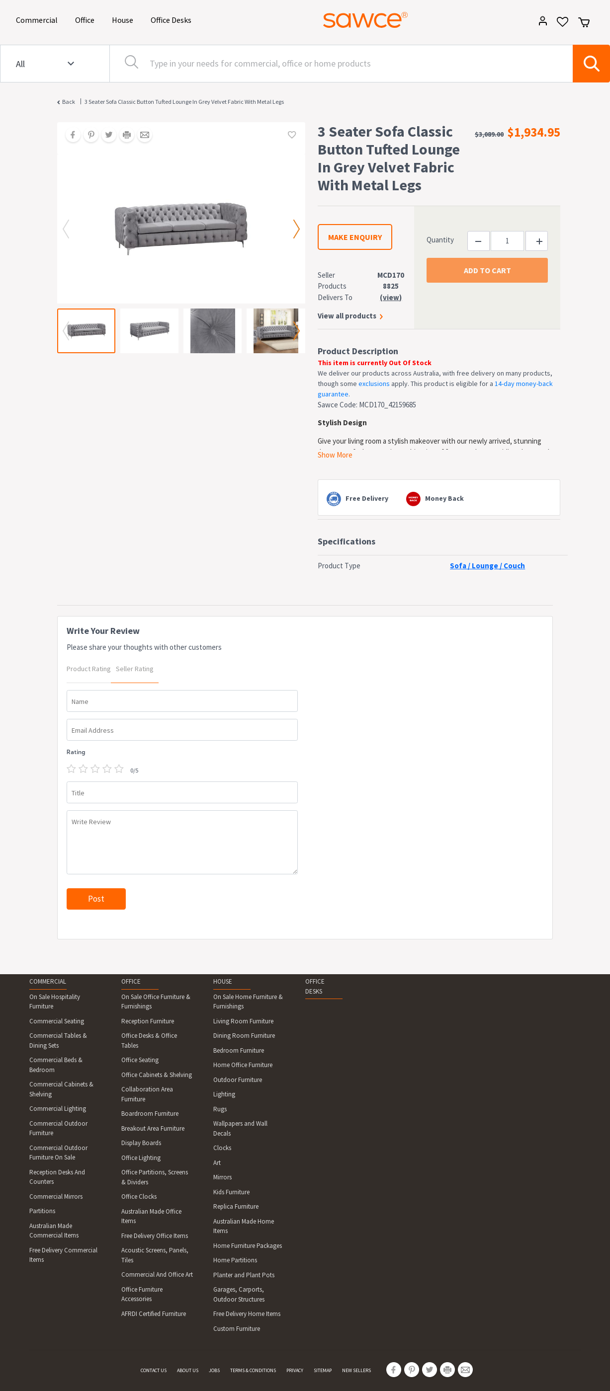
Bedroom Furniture (238, 1050)
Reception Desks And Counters (57, 1177)
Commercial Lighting (57, 1108)
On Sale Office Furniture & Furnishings (155, 1002)
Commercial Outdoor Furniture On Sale (58, 1153)
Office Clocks (139, 1196)
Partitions (42, 1211)
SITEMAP (323, 1370)
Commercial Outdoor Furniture (58, 1128)
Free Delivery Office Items (154, 1236)
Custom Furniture (236, 1328)
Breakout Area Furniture (152, 1128)
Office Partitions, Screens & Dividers (154, 1177)
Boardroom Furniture (149, 1113)
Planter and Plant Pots (243, 1275)
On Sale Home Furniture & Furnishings (248, 1002)
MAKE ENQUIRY (355, 237)
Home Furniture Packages (247, 1245)
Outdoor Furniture (237, 1080)
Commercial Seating (56, 1021)
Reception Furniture (147, 1021)
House (124, 19)
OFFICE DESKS (315, 986)
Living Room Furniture (243, 1021)
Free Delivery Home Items (246, 1314)
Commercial (38, 19)
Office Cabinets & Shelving (156, 1075)
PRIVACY (294, 1370)
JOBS (214, 1370)
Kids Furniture (231, 1192)
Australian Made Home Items (243, 1226)
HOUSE (222, 981)
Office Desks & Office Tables (149, 1040)
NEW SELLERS (356, 1370)
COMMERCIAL (47, 981)
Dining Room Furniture (244, 1035)
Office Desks (173, 19)
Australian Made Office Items (151, 1216)
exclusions (374, 383)
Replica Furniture (236, 1206)
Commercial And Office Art (157, 1274)
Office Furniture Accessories (142, 1294)
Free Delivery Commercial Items (63, 1255)
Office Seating (140, 1060)
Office (86, 19)
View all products (347, 315)
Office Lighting (141, 1158)
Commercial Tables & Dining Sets (58, 1040)
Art (217, 1163)
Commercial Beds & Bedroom (56, 1065)
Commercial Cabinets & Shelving (61, 1089)
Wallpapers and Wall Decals (240, 1128)
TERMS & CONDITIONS (253, 1370)
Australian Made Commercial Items (54, 1231)
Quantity (440, 239)
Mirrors (222, 1177)
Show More (335, 455)
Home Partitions (235, 1260)
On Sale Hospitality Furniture (54, 1002)
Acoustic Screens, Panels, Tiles (154, 1255)
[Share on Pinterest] (87, 136)
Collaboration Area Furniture (147, 1094)
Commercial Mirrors (56, 1196)
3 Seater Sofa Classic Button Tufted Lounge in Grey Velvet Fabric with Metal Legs (184, 101)
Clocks (222, 1148)
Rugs (220, 1109)
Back (68, 101)
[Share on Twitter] (105, 136)
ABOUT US (187, 1370)
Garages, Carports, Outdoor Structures (238, 1294)
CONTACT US (154, 1370)
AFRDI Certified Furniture (153, 1314)
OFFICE (131, 981)
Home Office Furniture (242, 1065)
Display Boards (141, 1143)
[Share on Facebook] (70, 136)
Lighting (224, 1094)
